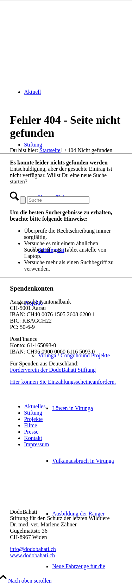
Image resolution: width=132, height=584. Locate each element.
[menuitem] (73, 92)
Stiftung (33, 413)
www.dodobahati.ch (32, 555)
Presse (31, 432)
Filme (30, 425)
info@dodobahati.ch (33, 549)
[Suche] (58, 200)
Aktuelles (34, 406)
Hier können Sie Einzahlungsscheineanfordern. (63, 382)
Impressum (36, 444)
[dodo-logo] (62, 34)
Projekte (33, 419)
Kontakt (33, 438)
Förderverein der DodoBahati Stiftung (53, 370)
